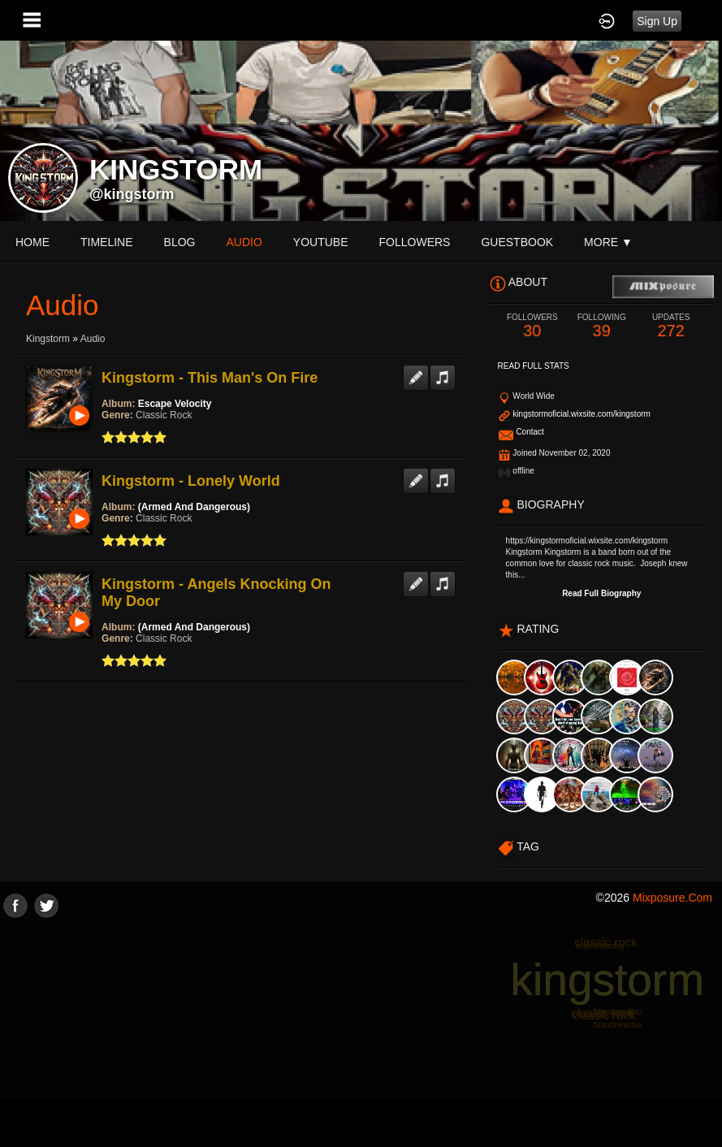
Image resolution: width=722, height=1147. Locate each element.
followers (415, 242)
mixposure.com (672, 897)
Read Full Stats (533, 365)
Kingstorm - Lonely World (191, 481)
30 (532, 326)
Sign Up (657, 21)
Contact (529, 431)
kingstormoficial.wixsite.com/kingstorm (581, 413)
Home (32, 242)
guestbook (517, 242)
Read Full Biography (601, 593)
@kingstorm (132, 194)
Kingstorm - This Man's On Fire (210, 378)
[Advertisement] (361, 1031)
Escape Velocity (175, 403)
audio (244, 242)
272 (670, 326)
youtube (320, 242)
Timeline (106, 242)
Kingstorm (48, 338)
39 (601, 326)
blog (180, 242)
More (608, 242)
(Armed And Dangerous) (194, 507)
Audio (93, 338)
